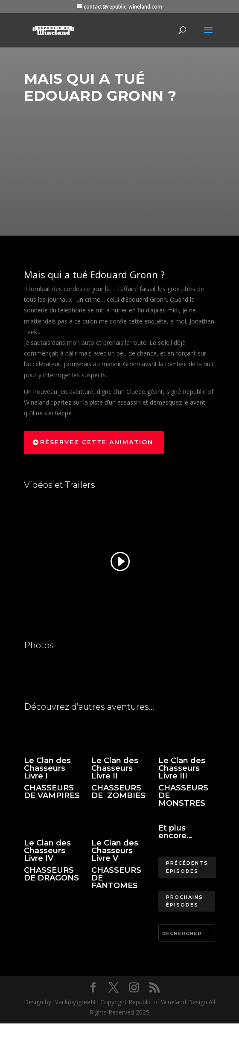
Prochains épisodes (184, 901)
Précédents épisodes (187, 867)
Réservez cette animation (96, 442)
